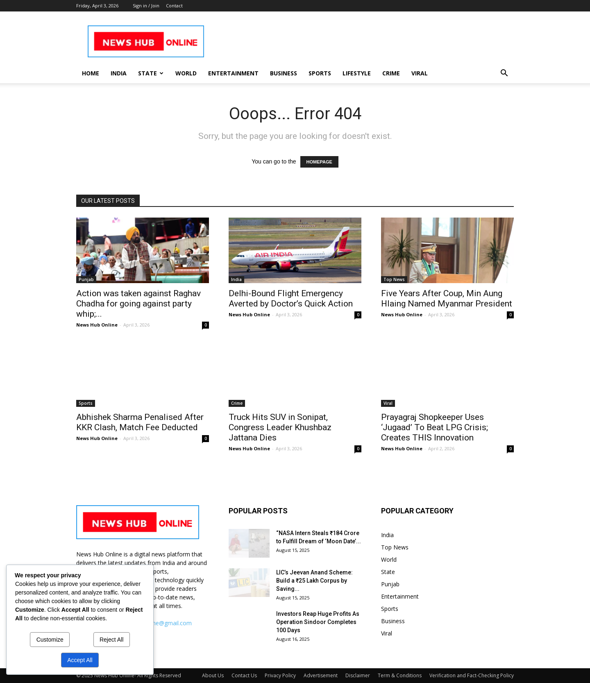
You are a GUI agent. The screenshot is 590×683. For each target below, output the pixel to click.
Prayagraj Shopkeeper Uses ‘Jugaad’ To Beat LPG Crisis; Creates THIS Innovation (434, 427)
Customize (50, 639)
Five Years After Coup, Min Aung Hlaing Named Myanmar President (446, 298)
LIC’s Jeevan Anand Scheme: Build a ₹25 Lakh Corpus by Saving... (314, 580)
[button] (504, 74)
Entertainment (233, 73)
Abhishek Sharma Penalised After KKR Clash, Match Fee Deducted (140, 422)
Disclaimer (357, 675)
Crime (391, 73)
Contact (174, 5)
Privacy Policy (280, 675)
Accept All (79, 660)
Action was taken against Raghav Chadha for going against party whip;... (138, 303)
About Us (213, 675)
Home (90, 73)
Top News (394, 279)
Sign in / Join (146, 5)
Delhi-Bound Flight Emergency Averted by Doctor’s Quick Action (291, 298)
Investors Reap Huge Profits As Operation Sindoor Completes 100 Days (317, 621)
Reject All (111, 639)
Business (283, 73)
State (150, 73)
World (186, 73)
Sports (320, 73)
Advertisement (321, 675)
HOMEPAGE (319, 161)
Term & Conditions (400, 675)
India (119, 73)
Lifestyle (357, 73)
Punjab (86, 279)
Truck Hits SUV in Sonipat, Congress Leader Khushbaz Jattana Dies (280, 427)
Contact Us (244, 675)
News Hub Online (97, 325)
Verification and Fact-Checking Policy (471, 675)
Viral (419, 73)
